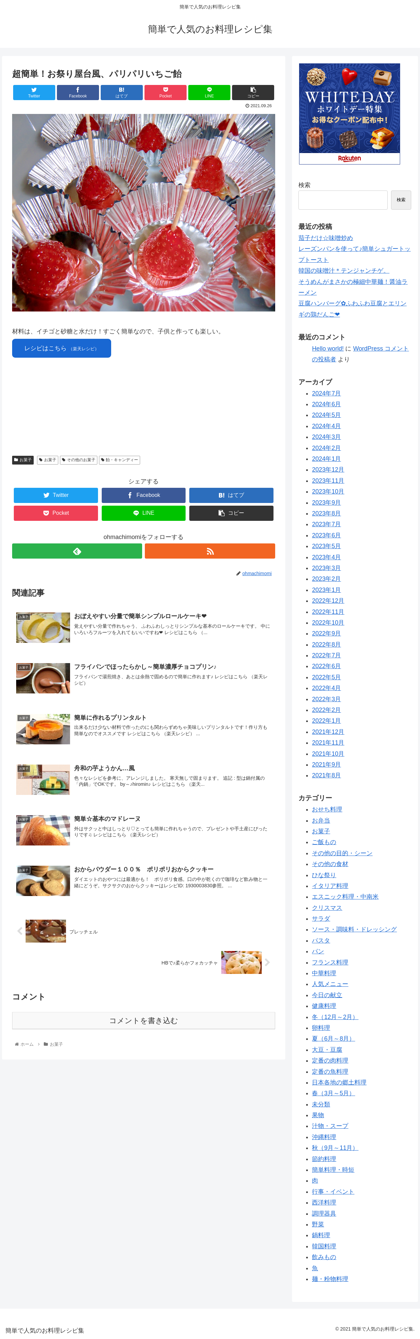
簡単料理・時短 (333, 1169)
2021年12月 (328, 731)
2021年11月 (328, 742)
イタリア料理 (330, 886)
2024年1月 (326, 458)
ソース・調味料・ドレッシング (354, 929)
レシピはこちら (61, 348)
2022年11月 (328, 611)
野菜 (318, 1224)
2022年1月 (326, 720)
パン (318, 951)
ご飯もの (324, 842)
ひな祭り (324, 875)
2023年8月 (326, 513)
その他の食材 (330, 864)
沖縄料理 (324, 1137)
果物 (318, 1115)
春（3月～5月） (333, 1093)
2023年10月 (328, 491)
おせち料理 (327, 809)
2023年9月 (326, 502)
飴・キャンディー (119, 459)
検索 (304, 185)
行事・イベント (333, 1191)
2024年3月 (326, 437)
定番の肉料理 (330, 1060)
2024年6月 (326, 404)
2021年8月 (326, 775)
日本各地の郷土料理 (339, 1082)
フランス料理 (330, 962)
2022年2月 (326, 710)
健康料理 (324, 1006)
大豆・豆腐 (327, 1049)
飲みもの (324, 1257)
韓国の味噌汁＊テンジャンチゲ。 (343, 270)
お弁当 (321, 820)
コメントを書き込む (143, 1020)
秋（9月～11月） (335, 1147)
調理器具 (324, 1213)
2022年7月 (326, 655)
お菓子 (23, 459)
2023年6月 (326, 535)
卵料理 (321, 1027)
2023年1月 (326, 590)
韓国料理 (324, 1246)
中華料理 (324, 973)
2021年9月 (326, 764)
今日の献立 (327, 995)
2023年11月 (328, 480)
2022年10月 (328, 622)
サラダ (321, 918)
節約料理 (324, 1159)
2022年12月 (328, 600)
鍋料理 (321, 1235)
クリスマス (327, 907)
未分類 (321, 1104)
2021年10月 (328, 753)
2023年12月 (328, 469)
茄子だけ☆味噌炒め (325, 238)
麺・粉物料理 (330, 1279)
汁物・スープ (330, 1126)
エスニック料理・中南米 (345, 896)
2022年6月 (326, 666)
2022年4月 (326, 688)
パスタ (321, 940)
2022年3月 (326, 699)
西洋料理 (324, 1202)
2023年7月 (326, 524)
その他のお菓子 (78, 459)
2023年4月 (326, 557)
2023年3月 (326, 568)
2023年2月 (326, 578)
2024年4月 (326, 426)
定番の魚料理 (330, 1071)
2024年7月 (326, 393)
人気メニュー (330, 984)
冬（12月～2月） (335, 1017)
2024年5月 (326, 415)
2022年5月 (326, 677)
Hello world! (328, 348)
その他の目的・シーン (342, 853)
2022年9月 (326, 633)
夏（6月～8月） (333, 1038)
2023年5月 (326, 546)
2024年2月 (326, 448)
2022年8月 (326, 644)
